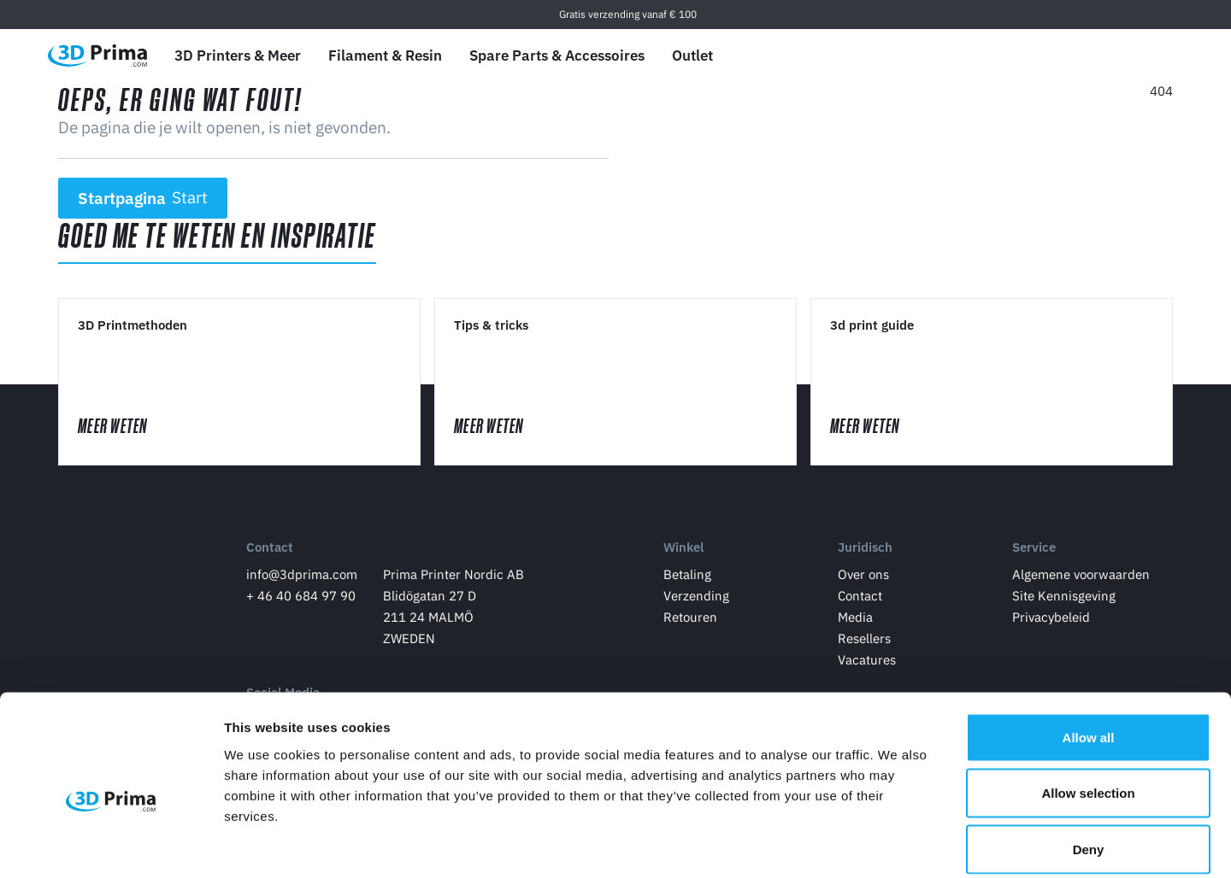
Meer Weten (130, 427)
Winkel (683, 549)
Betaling (687, 577)
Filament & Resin (385, 55)
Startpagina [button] (143, 198)
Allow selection (1087, 710)
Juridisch (865, 549)
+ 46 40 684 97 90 (301, 598)
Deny (1088, 765)
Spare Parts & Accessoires (557, 55)
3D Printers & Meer (237, 55)
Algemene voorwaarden (1081, 577)
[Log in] (1120, 56)
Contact (269, 549)
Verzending (696, 598)
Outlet (692, 55)
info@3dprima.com (301, 577)
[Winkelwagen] (1160, 55)
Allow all (1089, 654)
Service (1034, 549)
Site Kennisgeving (1064, 598)
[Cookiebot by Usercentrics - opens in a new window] (111, 845)
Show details (897, 844)
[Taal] (1040, 56)
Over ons (863, 577)
